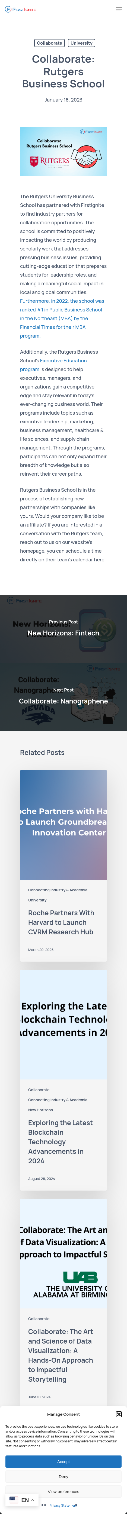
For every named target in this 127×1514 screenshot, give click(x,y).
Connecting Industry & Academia (57, 889)
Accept (63, 1461)
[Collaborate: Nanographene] (63, 697)
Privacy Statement (63, 1505)
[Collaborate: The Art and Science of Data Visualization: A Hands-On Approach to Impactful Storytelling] (63, 1304)
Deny (63, 1476)
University (82, 43)
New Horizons (40, 1109)
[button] (119, 1414)
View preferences (63, 1491)
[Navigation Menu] (119, 9)
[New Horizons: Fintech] (63, 629)
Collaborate (49, 43)
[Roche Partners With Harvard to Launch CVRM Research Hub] (63, 866)
